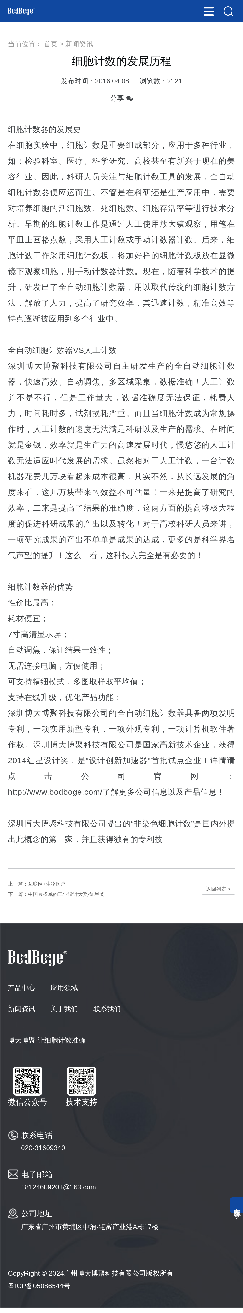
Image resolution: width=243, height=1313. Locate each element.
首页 (51, 44)
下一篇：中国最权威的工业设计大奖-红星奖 (69, 897)
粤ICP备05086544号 (39, 1291)
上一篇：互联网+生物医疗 (44, 885)
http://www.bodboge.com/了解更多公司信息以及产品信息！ (116, 792)
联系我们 (107, 1014)
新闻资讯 (79, 44)
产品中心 (21, 993)
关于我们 (64, 1014)
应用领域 (64, 993)
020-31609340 (43, 1153)
